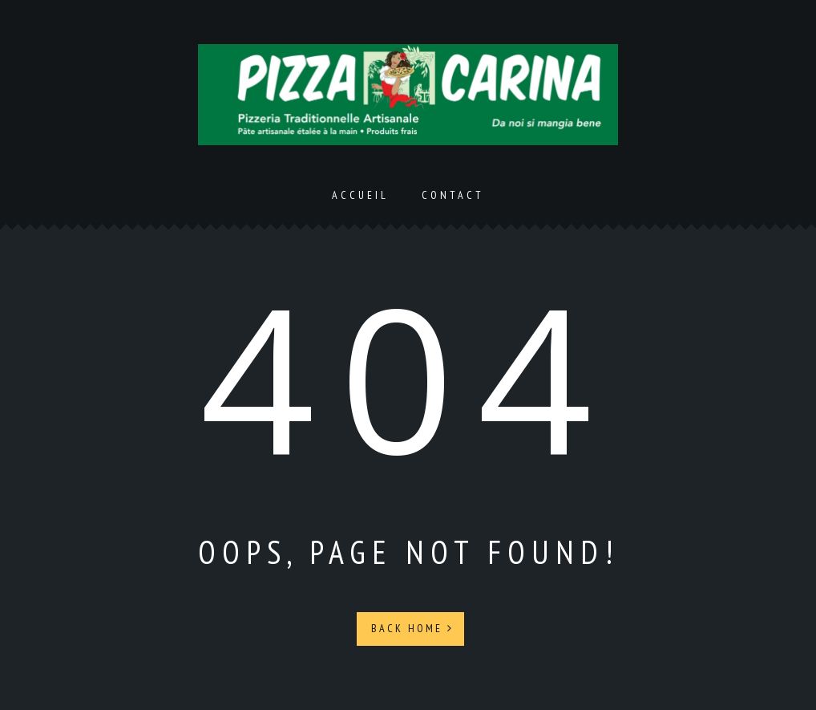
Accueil (360, 195)
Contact (453, 195)
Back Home (412, 628)
